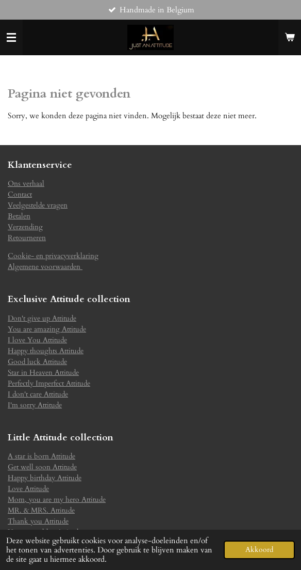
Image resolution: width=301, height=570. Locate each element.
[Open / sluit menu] (11, 38)
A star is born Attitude (41, 456)
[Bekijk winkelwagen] (289, 38)
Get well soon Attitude (42, 467)
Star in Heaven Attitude (43, 372)
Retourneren (27, 238)
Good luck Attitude (37, 362)
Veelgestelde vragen (38, 205)
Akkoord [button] (259, 550)
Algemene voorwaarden (45, 267)
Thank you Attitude (38, 521)
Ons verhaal (26, 183)
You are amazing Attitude (47, 329)
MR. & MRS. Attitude (41, 510)
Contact (20, 194)
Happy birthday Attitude (44, 478)
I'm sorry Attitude (35, 405)
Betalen (19, 216)
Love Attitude (28, 489)
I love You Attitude (37, 340)
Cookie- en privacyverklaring (53, 256)
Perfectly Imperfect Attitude (49, 383)
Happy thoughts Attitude (45, 351)
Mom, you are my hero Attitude (57, 499)
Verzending (25, 227)
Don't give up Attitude (42, 318)
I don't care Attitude (38, 394)
